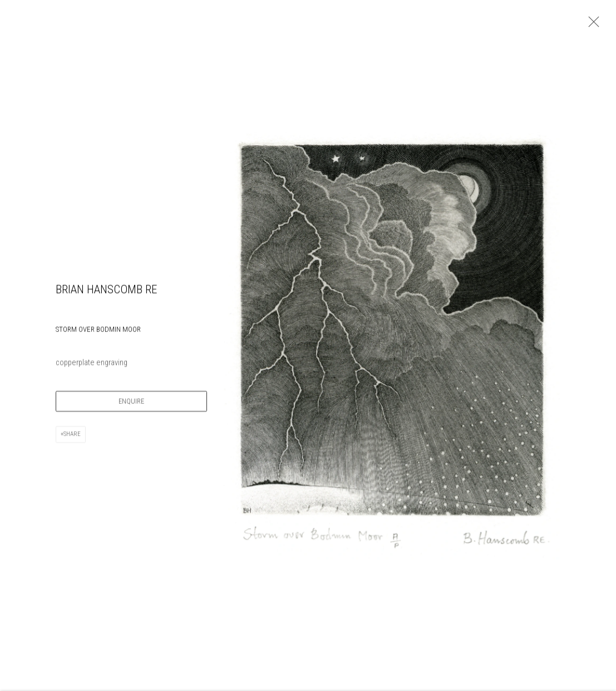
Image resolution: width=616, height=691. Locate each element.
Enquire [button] (131, 402)
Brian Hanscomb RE (106, 291)
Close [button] (591, 25)
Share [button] (72, 435)
